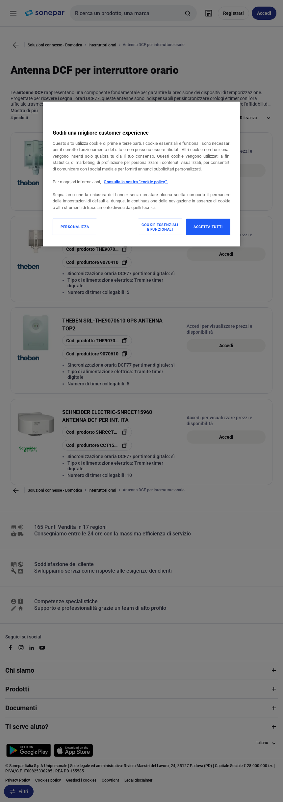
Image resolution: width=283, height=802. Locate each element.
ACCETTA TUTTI (207, 226)
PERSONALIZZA (75, 226)
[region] (141, 173)
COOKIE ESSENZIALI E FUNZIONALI (160, 227)
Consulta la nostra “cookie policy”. (136, 181)
